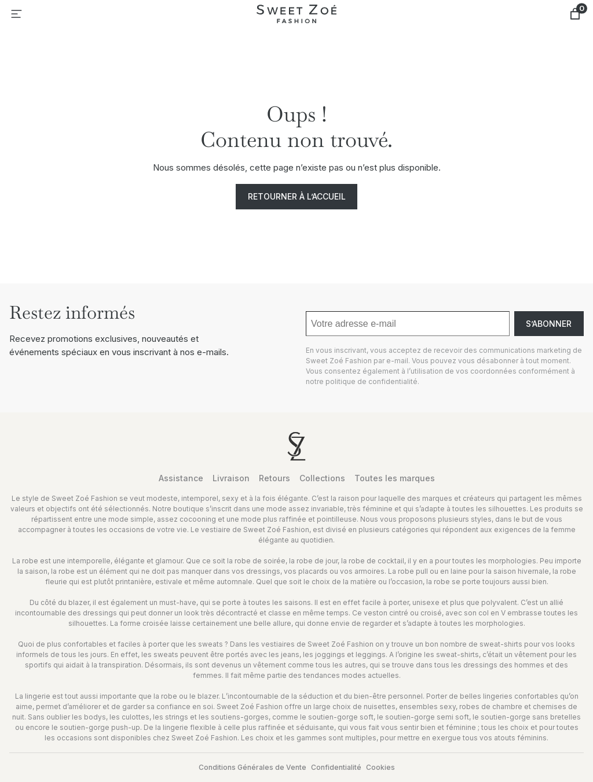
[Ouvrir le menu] (16, 14)
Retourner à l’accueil (297, 196)
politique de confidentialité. (372, 381)
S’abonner (549, 324)
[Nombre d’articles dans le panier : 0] (575, 14)
